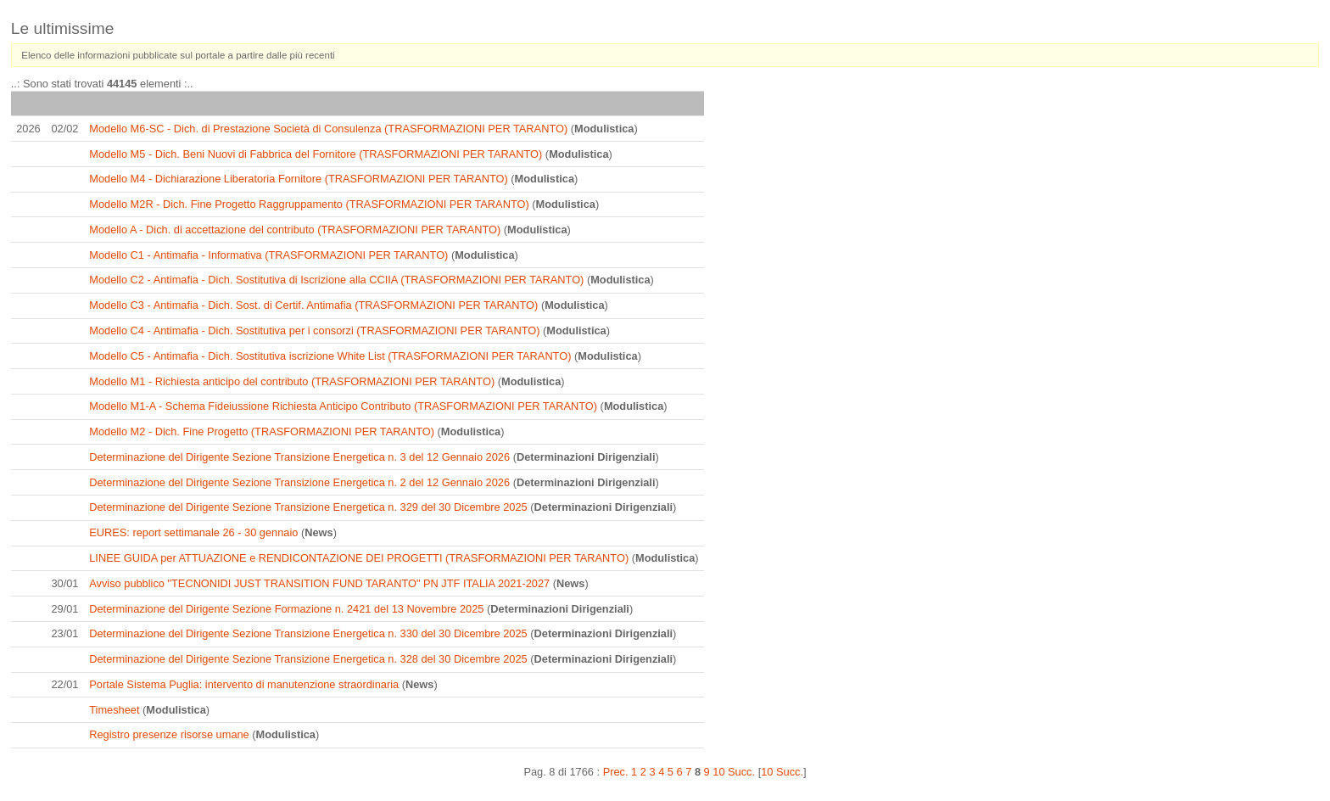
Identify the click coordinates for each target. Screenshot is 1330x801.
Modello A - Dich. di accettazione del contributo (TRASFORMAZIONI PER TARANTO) (294, 229)
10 (718, 771)
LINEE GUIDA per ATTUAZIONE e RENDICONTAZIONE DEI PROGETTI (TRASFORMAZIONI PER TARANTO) (359, 558)
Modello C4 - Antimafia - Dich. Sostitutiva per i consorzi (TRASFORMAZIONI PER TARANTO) (314, 330)
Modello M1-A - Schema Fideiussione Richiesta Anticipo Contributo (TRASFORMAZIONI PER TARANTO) (343, 406)
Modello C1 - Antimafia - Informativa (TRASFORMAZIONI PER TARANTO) (268, 255)
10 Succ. (782, 771)
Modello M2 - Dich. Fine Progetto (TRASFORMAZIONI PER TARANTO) (261, 431)
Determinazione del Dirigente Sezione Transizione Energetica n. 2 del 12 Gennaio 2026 (299, 482)
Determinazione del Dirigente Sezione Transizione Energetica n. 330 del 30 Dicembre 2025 (308, 633)
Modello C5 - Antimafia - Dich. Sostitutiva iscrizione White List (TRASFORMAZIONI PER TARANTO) (330, 356)
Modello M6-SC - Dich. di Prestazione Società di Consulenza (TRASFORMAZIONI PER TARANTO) (328, 128)
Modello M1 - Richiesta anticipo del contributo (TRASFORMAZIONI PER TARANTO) (292, 381)
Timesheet (114, 709)
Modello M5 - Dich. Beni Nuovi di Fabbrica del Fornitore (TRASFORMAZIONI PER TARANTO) (315, 154)
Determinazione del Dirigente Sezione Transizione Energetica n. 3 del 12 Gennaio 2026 (299, 457)
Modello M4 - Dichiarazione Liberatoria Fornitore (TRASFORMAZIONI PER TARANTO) (298, 178)
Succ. (741, 771)
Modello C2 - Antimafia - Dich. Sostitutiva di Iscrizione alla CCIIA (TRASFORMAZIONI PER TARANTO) (336, 279)
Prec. (616, 771)
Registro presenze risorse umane (169, 734)
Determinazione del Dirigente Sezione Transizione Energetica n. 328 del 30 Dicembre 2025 (308, 659)
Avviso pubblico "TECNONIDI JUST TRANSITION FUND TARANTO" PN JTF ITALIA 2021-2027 (319, 583)
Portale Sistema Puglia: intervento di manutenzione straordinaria (244, 684)
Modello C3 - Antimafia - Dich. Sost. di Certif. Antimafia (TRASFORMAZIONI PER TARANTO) (313, 305)
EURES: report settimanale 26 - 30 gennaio (193, 532)
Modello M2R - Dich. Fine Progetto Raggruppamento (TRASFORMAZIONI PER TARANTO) (308, 204)
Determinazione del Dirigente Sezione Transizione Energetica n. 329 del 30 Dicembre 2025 (308, 507)
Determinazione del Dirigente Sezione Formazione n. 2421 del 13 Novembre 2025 (286, 608)
